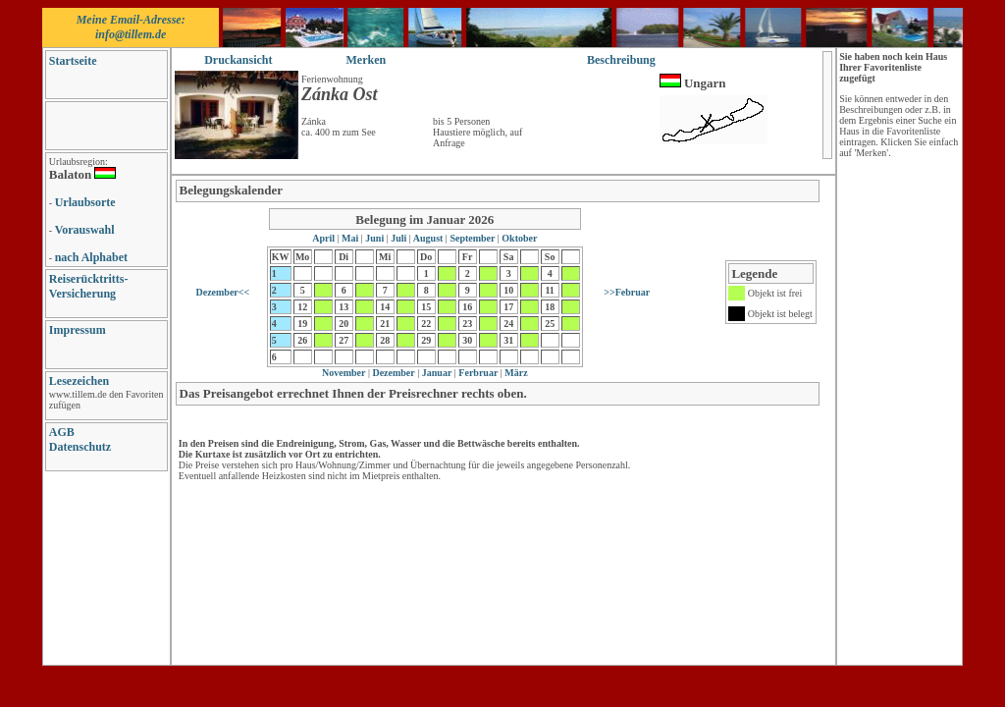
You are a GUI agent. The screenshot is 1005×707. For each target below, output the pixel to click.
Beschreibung (621, 60)
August (428, 238)
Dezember (392, 372)
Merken (366, 60)
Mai (350, 238)
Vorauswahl (85, 230)
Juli (399, 238)
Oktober (519, 238)
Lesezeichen (79, 381)
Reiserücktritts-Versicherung (89, 286)
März (515, 372)
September (473, 238)
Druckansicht (238, 60)
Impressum (77, 330)
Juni (375, 238)
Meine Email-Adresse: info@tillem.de (131, 27)
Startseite (73, 61)
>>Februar (627, 292)
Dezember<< (222, 292)
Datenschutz (80, 447)
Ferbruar (477, 372)
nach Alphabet (91, 257)
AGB (62, 432)
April (324, 238)
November (343, 372)
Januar (435, 372)
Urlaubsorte (85, 202)
